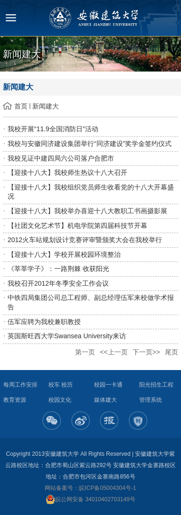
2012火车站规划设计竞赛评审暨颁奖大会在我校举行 (85, 240)
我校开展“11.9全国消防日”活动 (53, 129)
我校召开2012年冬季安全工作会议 (58, 283)
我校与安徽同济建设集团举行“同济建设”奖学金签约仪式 (89, 143)
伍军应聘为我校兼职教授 (44, 321)
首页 (21, 106)
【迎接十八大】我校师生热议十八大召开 (67, 172)
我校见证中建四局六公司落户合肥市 (61, 158)
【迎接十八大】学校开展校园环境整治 (64, 254)
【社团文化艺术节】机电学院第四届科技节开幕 (77, 225)
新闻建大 (45, 106)
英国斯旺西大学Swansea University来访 (67, 336)
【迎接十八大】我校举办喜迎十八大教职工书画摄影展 (87, 211)
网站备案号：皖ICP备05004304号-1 (90, 488)
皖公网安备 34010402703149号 (90, 499)
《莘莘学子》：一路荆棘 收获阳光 (58, 268)
